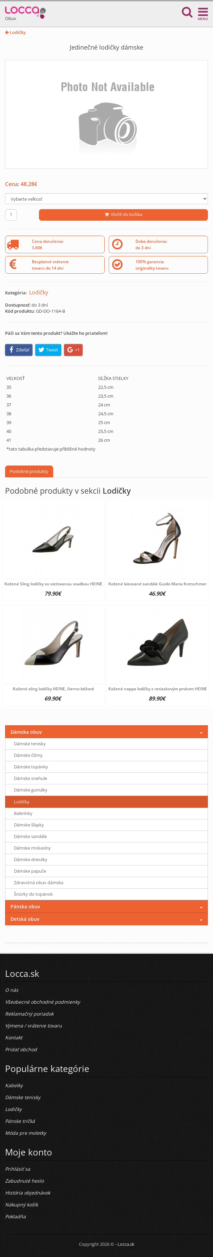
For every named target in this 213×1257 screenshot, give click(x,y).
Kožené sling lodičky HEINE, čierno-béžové (53, 689)
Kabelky (14, 1085)
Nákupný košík (21, 1204)
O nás (11, 990)
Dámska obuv (26, 732)
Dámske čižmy (28, 755)
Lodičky (15, 32)
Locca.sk (126, 1244)
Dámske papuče (30, 871)
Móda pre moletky (25, 1133)
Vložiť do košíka (123, 214)
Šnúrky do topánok (33, 894)
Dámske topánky (31, 767)
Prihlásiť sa (17, 1169)
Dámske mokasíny (32, 848)
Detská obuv (24, 919)
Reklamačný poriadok (29, 1013)
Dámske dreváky (30, 859)
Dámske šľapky (29, 825)
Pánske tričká (20, 1121)
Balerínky (23, 813)
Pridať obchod (21, 1049)
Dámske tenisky (30, 744)
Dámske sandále (30, 836)
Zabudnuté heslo (24, 1181)
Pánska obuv (25, 906)
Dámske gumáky (30, 790)
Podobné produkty (29, 471)
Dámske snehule (30, 778)
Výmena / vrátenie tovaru (33, 1025)
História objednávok (27, 1192)
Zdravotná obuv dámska (38, 882)
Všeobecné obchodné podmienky (42, 1002)
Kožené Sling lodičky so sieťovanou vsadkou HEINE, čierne (60, 584)
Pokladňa (15, 1216)
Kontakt (13, 1037)
